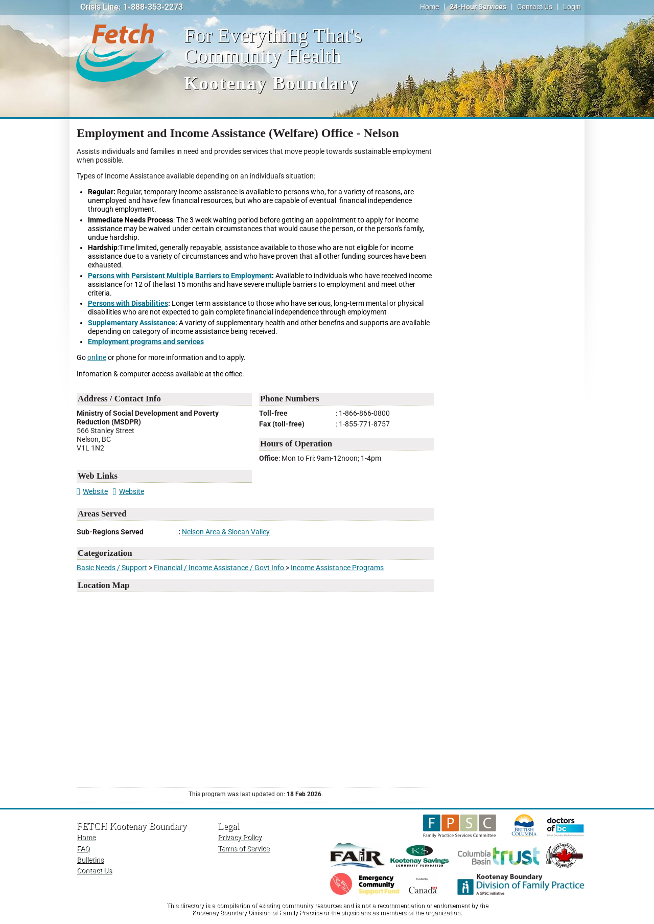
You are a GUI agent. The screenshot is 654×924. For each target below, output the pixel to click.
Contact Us (534, 7)
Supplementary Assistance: (133, 323)
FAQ (83, 848)
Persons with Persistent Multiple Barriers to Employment (180, 276)
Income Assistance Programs (337, 568)
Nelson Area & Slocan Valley (226, 532)
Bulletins (90, 859)
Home (429, 7)
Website (92, 491)
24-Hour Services (478, 7)
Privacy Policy (240, 837)
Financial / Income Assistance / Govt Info (220, 568)
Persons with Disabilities (128, 303)
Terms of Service (243, 848)
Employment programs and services (146, 341)
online (96, 357)
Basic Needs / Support (112, 568)
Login (572, 7)
